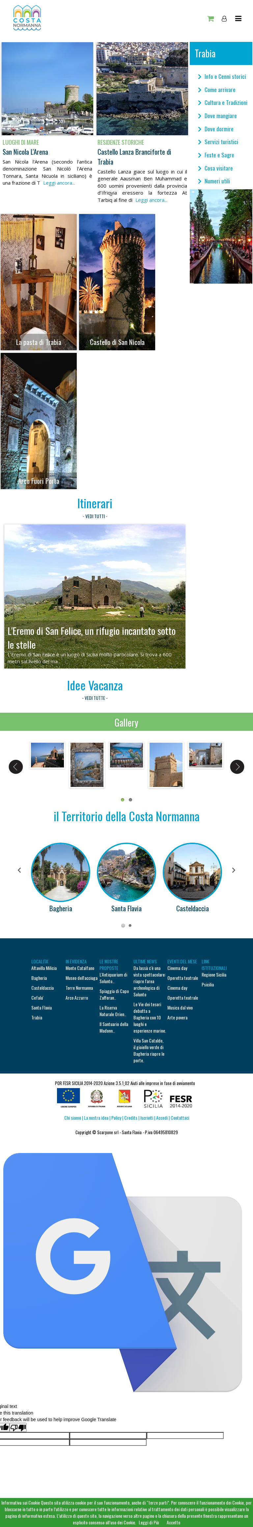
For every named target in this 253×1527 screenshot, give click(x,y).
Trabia (36, 1017)
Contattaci (180, 1117)
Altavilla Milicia (44, 967)
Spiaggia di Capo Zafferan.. (114, 994)
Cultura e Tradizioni (222, 102)
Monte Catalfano (80, 967)
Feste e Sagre (216, 155)
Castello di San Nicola (117, 342)
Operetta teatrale (182, 977)
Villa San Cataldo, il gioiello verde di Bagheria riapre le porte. (148, 1050)
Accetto (173, 1522)
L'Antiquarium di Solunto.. (113, 977)
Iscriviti (147, 1117)
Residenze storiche (121, 142)
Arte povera (177, 1017)
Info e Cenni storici (222, 76)
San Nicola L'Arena (25, 151)
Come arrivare (217, 89)
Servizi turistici (218, 142)
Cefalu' (37, 997)
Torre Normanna (79, 987)
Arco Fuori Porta (38, 481)
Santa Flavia (126, 908)
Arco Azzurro (77, 997)
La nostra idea (96, 1117)
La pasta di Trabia (38, 342)
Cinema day (177, 967)
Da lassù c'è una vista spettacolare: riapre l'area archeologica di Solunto (149, 981)
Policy (116, 1117)
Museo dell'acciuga (82, 977)
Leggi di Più (149, 1522)
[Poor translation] (18, 1427)
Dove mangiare (217, 115)
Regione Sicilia (214, 974)
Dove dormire (216, 129)
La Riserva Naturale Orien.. (112, 1010)
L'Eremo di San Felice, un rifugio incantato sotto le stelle (92, 637)
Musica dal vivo (180, 1007)
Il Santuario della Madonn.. (113, 1027)
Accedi (161, 1117)
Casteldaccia (192, 908)
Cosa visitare (215, 168)
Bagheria (60, 908)
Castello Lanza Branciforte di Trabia (134, 156)
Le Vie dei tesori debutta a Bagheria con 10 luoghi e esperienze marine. (149, 1017)
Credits (130, 1117)
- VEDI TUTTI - (95, 516)
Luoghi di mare (21, 142)
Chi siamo (72, 1117)
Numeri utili (214, 181)
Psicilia (208, 984)
